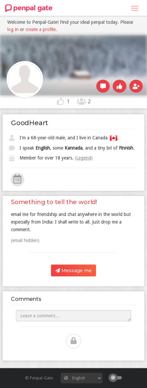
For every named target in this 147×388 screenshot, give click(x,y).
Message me (73, 270)
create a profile (40, 29)
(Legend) (84, 157)
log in (13, 29)
